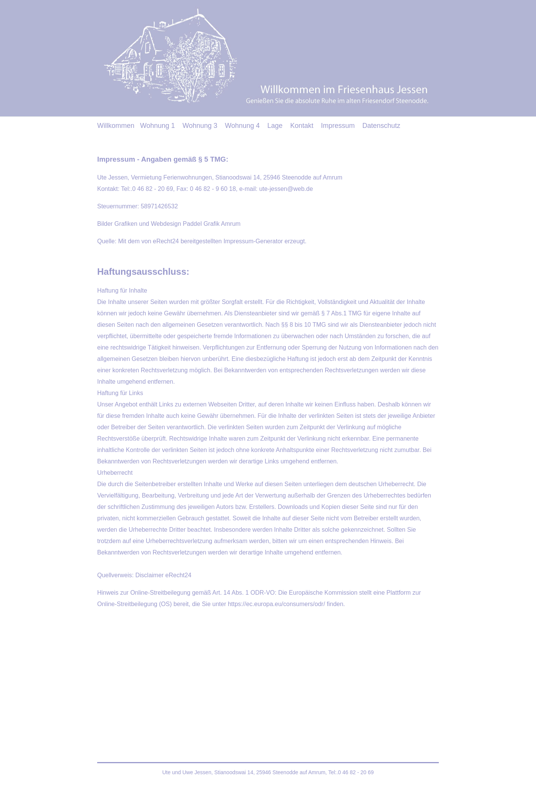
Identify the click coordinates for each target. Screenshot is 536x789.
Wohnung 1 (157, 125)
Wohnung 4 (242, 125)
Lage (274, 125)
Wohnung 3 (200, 125)
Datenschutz (381, 125)
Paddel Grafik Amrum (212, 223)
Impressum (338, 125)
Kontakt (301, 125)
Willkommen (115, 125)
